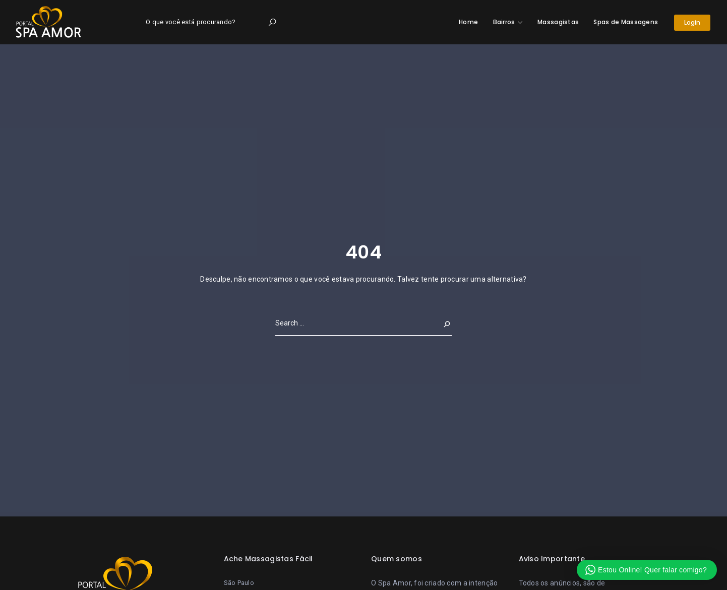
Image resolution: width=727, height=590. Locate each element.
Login (692, 22)
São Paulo (239, 582)
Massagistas (558, 22)
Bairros (504, 22)
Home (468, 22)
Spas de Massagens (625, 22)
